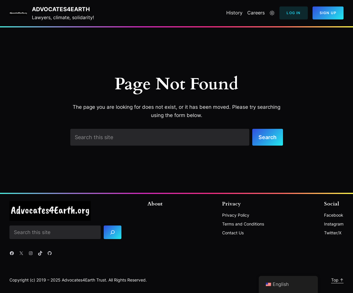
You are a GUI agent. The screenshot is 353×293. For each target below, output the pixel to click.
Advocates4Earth (61, 9)
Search (267, 137)
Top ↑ (337, 279)
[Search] (112, 232)
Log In (293, 13)
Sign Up (328, 13)
